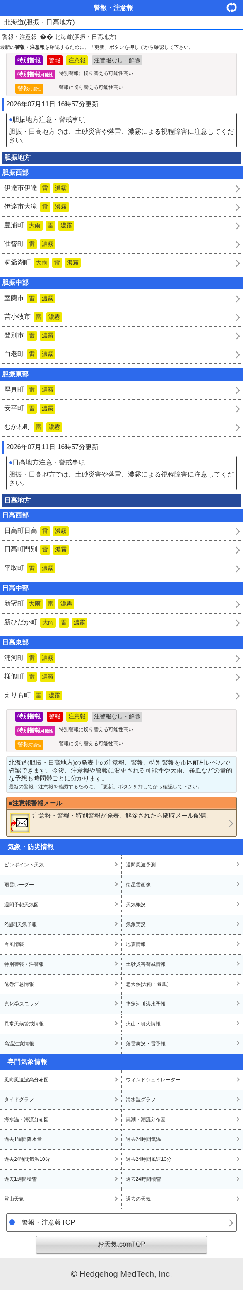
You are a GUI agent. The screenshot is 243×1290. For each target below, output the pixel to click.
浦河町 (29, 658)
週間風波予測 (141, 865)
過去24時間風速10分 (149, 1159)
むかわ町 (33, 427)
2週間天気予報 (20, 924)
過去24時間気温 (143, 1139)
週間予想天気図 (21, 904)
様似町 (29, 677)
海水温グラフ (141, 1099)
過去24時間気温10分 (27, 1159)
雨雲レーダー (19, 885)
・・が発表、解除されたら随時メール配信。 (111, 822)
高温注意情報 (19, 1044)
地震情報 (136, 944)
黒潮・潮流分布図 (146, 1119)
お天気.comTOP (121, 1244)
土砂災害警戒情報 (146, 964)
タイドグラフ (19, 1099)
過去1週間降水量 (23, 1139)
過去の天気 (138, 1199)
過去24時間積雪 (143, 1179)
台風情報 (14, 944)
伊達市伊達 (36, 188)
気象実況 (136, 924)
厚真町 (29, 390)
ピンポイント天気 (24, 865)
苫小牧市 (33, 317)
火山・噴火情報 (143, 1024)
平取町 (29, 568)
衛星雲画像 (138, 885)
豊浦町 (39, 226)
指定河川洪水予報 (146, 1004)
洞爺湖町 (42, 263)
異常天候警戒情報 (24, 1024)
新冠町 (39, 604)
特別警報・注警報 (24, 964)
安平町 (29, 409)
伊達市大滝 (36, 207)
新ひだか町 (45, 623)
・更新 (234, 7)
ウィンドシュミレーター (153, 1080)
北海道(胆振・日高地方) (85, 37)
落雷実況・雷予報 (146, 1044)
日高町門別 (36, 550)
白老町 (29, 354)
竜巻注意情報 (19, 984)
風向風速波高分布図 (26, 1080)
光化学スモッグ (21, 1004)
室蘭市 (29, 298)
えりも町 (33, 695)
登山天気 (14, 1199)
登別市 (29, 336)
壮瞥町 (29, 244)
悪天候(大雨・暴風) (147, 984)
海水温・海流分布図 (26, 1119)
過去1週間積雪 (20, 1179)
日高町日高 (36, 531)
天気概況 (136, 904)
